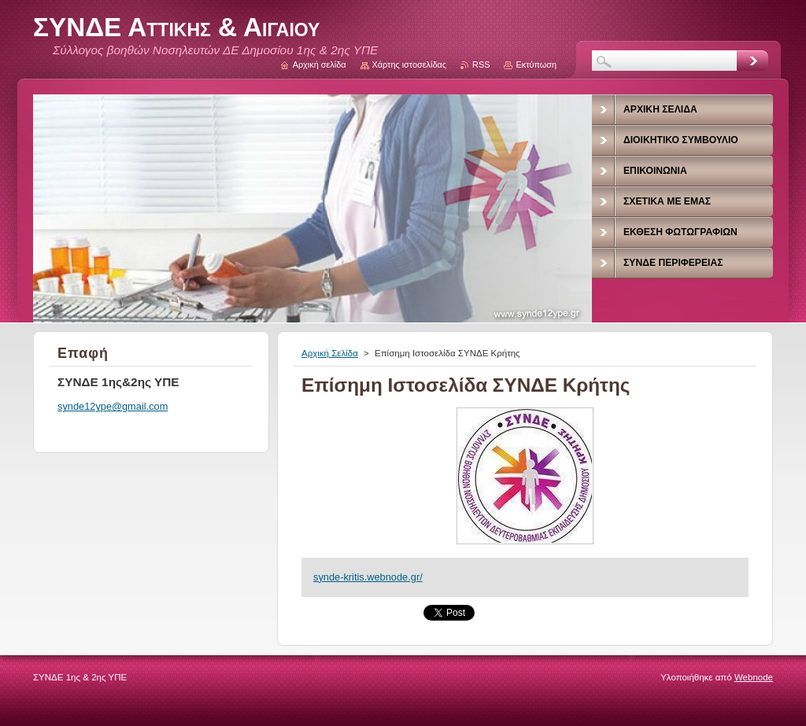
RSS (481, 64)
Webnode (753, 677)
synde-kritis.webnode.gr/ (368, 577)
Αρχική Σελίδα (329, 353)
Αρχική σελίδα (319, 64)
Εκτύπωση (536, 64)
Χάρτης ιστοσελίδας (409, 64)
